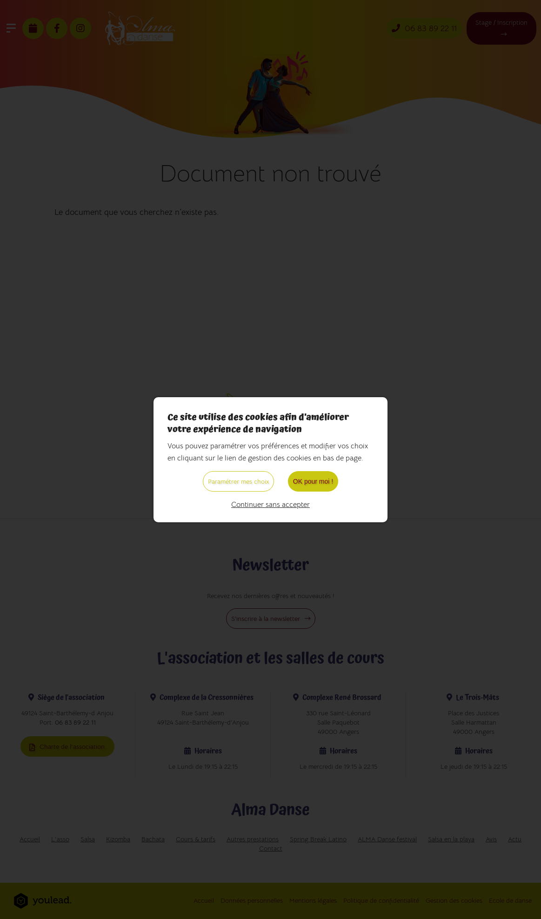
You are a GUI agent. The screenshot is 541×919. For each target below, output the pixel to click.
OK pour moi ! (313, 481)
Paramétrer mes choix (238, 481)
